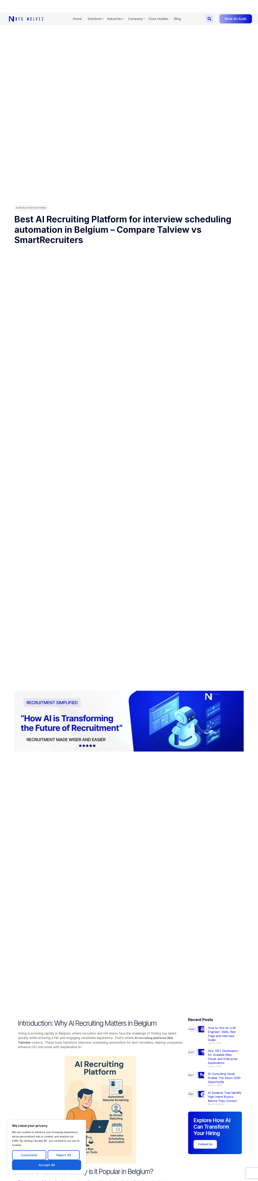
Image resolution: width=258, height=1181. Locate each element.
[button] (209, 6)
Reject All (63, 1155)
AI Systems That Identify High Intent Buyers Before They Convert (224, 1097)
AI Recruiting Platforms (31, 208)
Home (77, 6)
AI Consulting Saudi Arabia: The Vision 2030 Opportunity (224, 1078)
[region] (46, 1147)
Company (135, 6)
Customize (29, 1155)
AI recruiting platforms (153, 1038)
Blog (177, 6)
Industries (114, 6)
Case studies (158, 6)
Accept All (47, 1165)
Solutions (95, 6)
